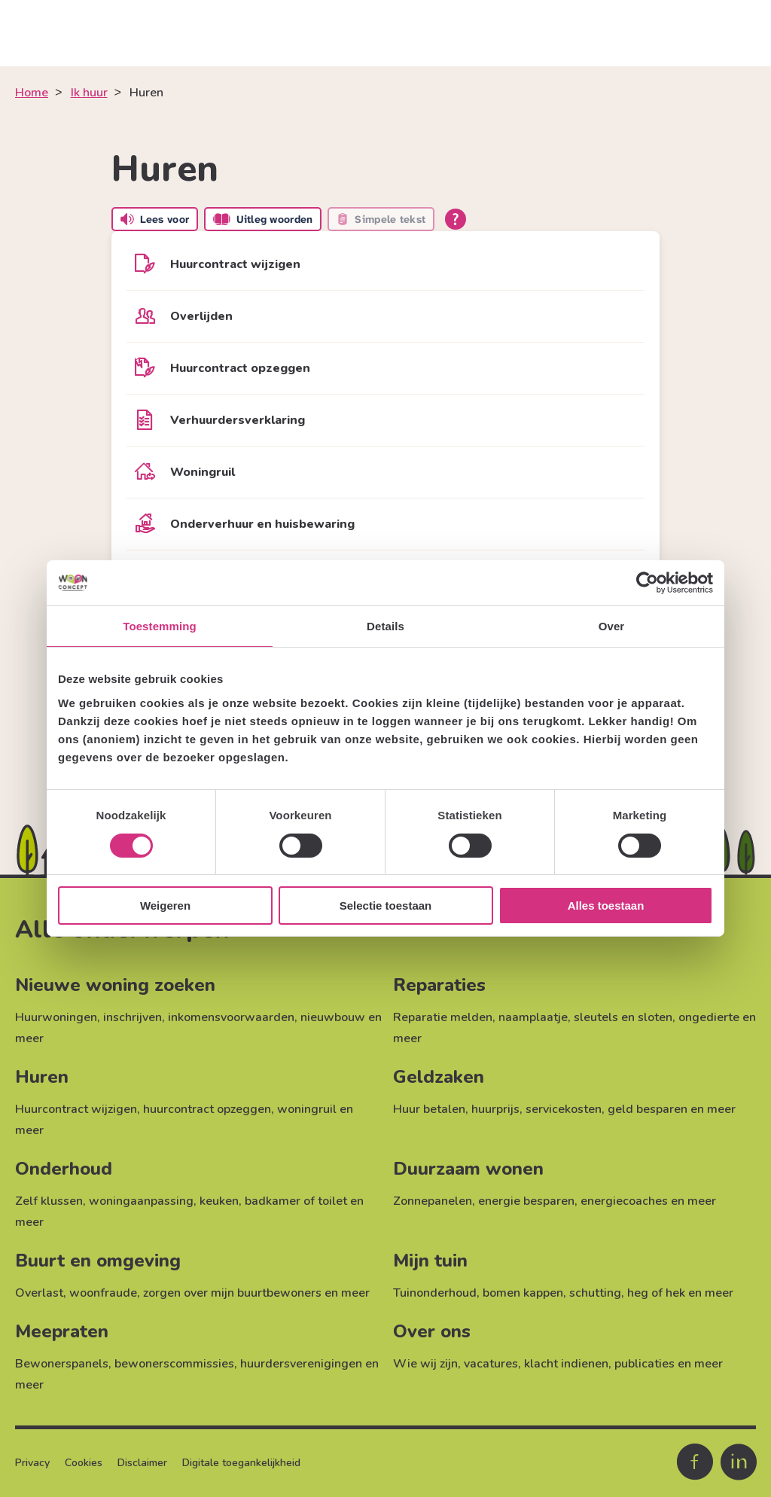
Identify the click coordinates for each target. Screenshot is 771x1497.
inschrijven (132, 1017)
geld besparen (647, 1109)
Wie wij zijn (425, 1363)
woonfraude (103, 1293)
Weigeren (165, 905)
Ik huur (89, 92)
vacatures (491, 1363)
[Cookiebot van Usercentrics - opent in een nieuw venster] (647, 583)
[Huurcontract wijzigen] (385, 264)
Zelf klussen (49, 1201)
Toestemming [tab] (160, 626)
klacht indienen (566, 1363)
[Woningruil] (385, 472)
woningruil (307, 1109)
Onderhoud (63, 1169)
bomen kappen (523, 1293)
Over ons (432, 1331)
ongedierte (708, 1017)
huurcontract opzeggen (207, 1109)
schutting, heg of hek (627, 1293)
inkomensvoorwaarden (231, 1017)
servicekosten (564, 1109)
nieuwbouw (332, 1017)
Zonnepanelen (432, 1201)
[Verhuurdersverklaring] (385, 420)
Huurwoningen (56, 1017)
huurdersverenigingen (301, 1363)
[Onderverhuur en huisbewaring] (385, 524)
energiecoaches (624, 1201)
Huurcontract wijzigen (76, 1109)
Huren (42, 1077)
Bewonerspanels (61, 1363)
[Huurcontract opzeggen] (385, 368)
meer (29, 1038)
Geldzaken (438, 1077)
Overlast (39, 1293)
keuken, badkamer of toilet (273, 1201)
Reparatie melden (442, 1017)
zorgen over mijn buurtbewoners (232, 1293)
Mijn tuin (430, 1261)
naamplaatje (533, 1017)
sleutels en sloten (623, 1017)
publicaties (644, 1363)
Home (31, 92)
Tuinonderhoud (435, 1293)
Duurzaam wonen (468, 1169)
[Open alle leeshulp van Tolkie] (455, 219)
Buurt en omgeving (98, 1261)
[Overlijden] (385, 316)
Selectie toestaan (386, 905)
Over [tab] (612, 626)
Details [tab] (385, 626)
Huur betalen (429, 1109)
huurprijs (495, 1109)
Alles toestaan (606, 905)
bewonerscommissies (174, 1363)
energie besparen (526, 1201)
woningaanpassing (141, 1201)
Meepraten (61, 1331)
